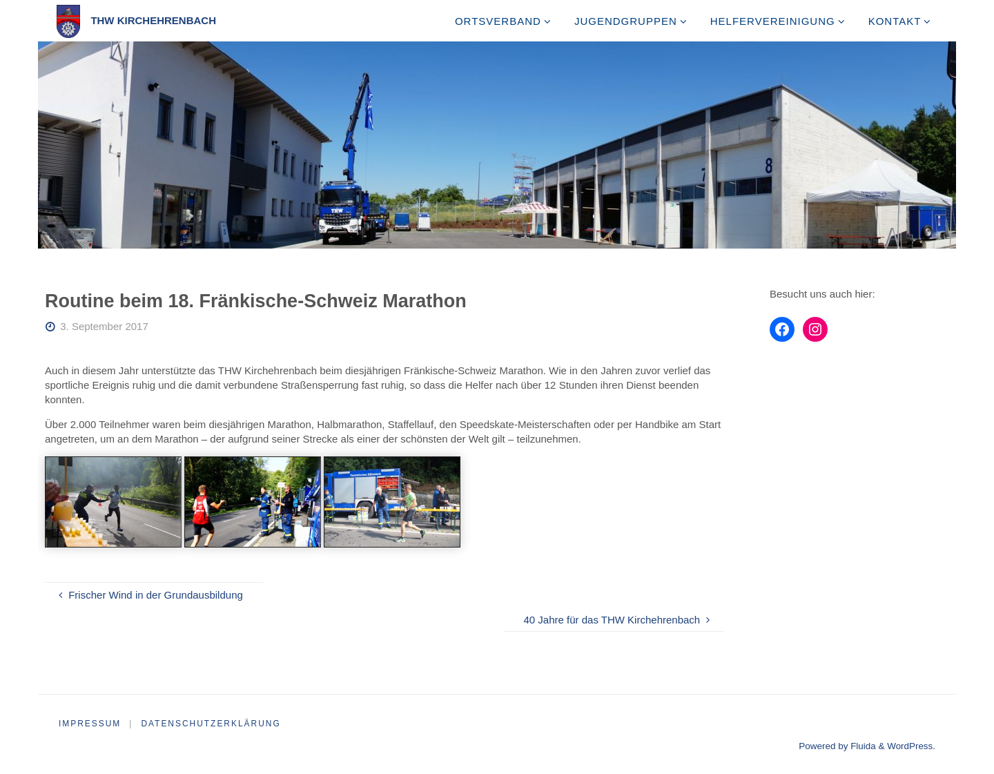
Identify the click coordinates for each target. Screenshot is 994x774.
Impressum (90, 723)
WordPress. (911, 746)
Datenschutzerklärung (212, 723)
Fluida (862, 746)
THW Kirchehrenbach (153, 20)
